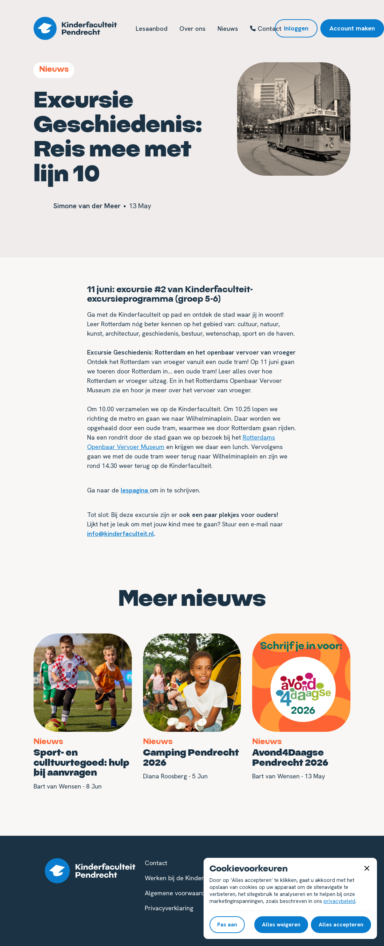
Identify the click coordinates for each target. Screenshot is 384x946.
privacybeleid (339, 901)
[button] (366, 868)
